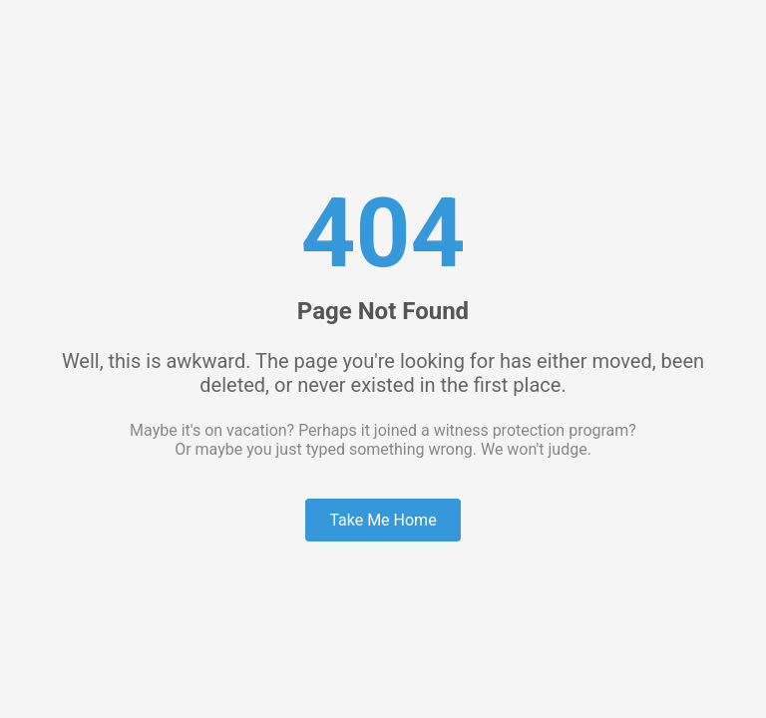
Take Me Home (382, 520)
